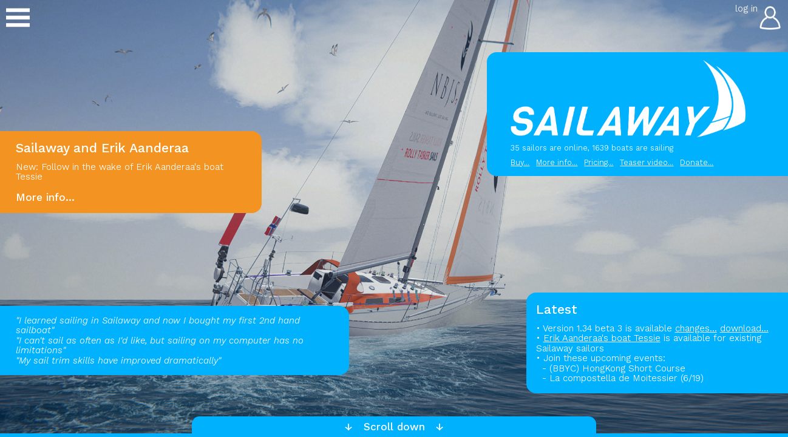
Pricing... (598, 162)
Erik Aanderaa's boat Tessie (602, 338)
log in (746, 8)
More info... (556, 162)
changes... (696, 328)
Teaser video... (646, 162)
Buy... (520, 162)
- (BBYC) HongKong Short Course (610, 368)
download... (744, 328)
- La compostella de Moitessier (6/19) (620, 378)
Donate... (696, 162)
